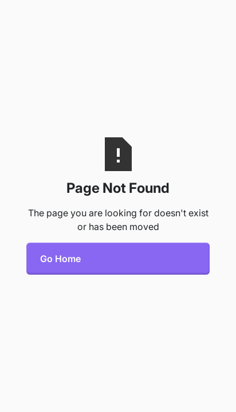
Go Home (60, 258)
